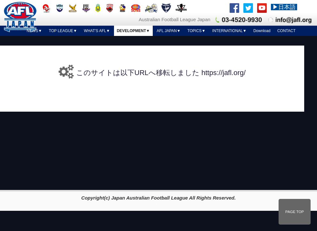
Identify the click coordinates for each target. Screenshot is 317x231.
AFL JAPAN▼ (169, 31)
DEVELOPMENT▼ (133, 31)
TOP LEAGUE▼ (63, 31)
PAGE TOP (294, 212)
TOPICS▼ (196, 31)
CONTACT (286, 31)
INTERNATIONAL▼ (229, 31)
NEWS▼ (34, 31)
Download (261, 31)
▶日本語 (284, 7)
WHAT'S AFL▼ (97, 31)
